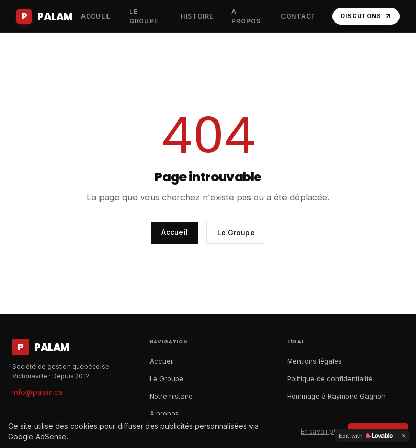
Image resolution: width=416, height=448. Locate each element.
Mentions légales (314, 361)
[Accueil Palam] (44, 16)
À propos (164, 413)
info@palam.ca (37, 392)
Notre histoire (171, 396)
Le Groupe (236, 232)
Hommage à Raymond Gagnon (336, 396)
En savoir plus (321, 431)
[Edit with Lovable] (366, 435)
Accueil (174, 232)
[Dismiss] (403, 435)
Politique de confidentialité (330, 378)
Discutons (366, 16)
